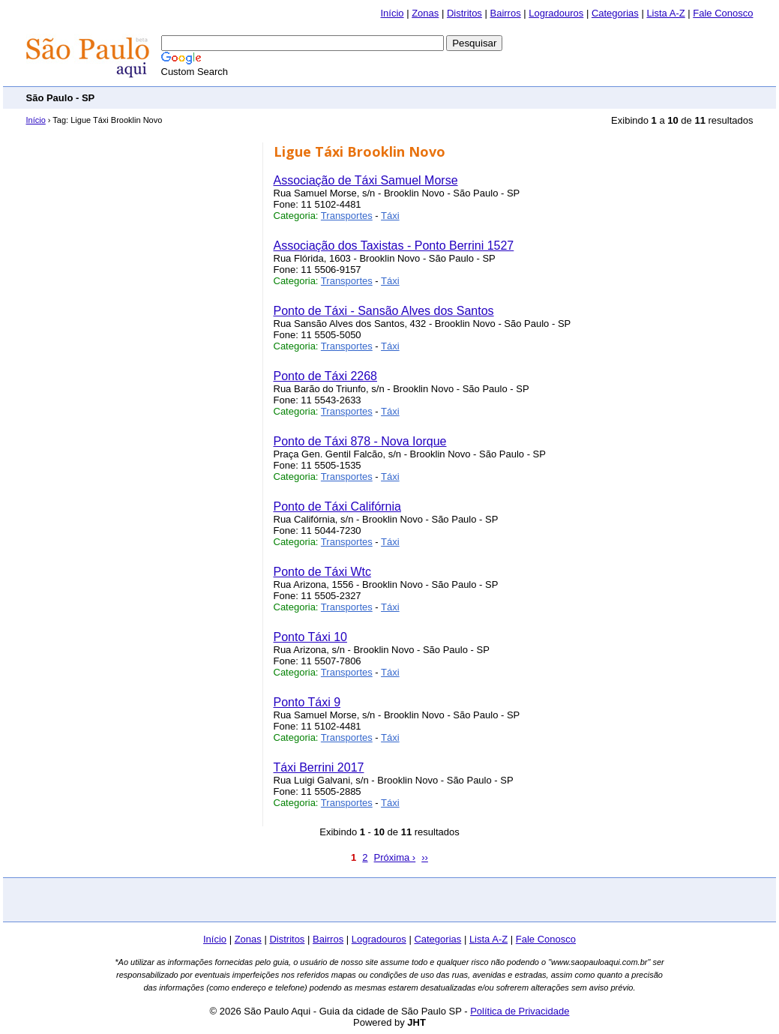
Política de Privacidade (519, 1011)
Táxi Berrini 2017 (319, 767)
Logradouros (556, 13)
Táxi (390, 215)
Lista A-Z (665, 13)
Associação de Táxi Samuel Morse (366, 180)
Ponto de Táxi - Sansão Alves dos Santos (384, 310)
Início (391, 13)
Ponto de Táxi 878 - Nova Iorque (360, 441)
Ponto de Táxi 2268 (325, 376)
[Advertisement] (481, 97)
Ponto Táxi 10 (310, 637)
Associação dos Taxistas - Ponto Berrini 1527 (394, 245)
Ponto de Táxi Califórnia (337, 506)
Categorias (615, 13)
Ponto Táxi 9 (307, 702)
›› (424, 857)
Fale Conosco (723, 13)
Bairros (505, 13)
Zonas (425, 13)
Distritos (464, 13)
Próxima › (395, 857)
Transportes (347, 215)
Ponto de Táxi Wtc (322, 571)
